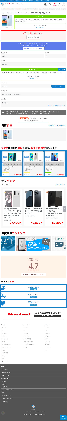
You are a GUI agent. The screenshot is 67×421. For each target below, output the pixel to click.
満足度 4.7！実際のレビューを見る (33, 274)
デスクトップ (48, 347)
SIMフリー (4, 336)
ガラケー (4, 341)
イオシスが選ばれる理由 (8, 390)
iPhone (2, 325)
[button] (64, 164)
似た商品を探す (33, 37)
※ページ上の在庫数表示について (56, 105)
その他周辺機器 (4, 353)
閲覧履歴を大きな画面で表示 (57, 125)
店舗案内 (4, 384)
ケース (25, 347)
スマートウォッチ (6, 347)
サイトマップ (5, 401)
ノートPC (47, 341)
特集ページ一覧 (5, 375)
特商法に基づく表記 (6, 395)
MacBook (47, 344)
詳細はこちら (40, 27)
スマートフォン (26, 325)
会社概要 (4, 381)
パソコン (46, 339)
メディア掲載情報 (6, 372)
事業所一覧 (4, 387)
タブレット (47, 325)
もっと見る (59, 184)
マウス (3, 358)
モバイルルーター (6, 344)
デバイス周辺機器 (27, 339)
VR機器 (3, 350)
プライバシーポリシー (7, 398)
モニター (4, 356)
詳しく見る (62, 69)
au (2, 330)
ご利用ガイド (5, 369)
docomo (4, 327)
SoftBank (4, 333)
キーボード (4, 361)
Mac (46, 350)
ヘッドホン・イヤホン (29, 344)
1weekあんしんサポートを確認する (33, 48)
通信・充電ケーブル (28, 341)
